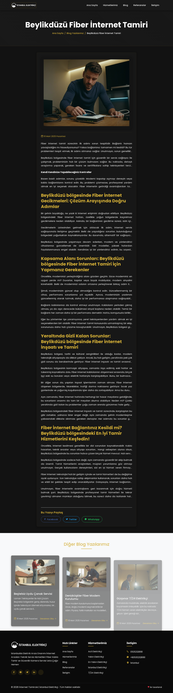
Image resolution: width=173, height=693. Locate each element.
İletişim (155, 5)
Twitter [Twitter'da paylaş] (71, 519)
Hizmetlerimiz (110, 5)
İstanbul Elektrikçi (97, 667)
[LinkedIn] (34, 672)
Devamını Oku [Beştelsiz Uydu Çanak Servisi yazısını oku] (48, 627)
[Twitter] (27, 672)
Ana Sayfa (92, 5)
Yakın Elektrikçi (96, 656)
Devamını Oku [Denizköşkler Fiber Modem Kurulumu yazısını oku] (100, 629)
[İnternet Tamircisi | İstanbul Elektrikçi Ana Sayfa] (23, 5)
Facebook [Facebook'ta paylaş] (51, 519)
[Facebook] (13, 672)
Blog (125, 5)
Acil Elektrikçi (95, 651)
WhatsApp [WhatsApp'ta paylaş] (92, 519)
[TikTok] (41, 672)
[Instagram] (20, 672)
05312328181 (136, 651)
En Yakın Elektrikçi (97, 662)
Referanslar (139, 5)
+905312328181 (137, 657)
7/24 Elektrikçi (95, 672)
